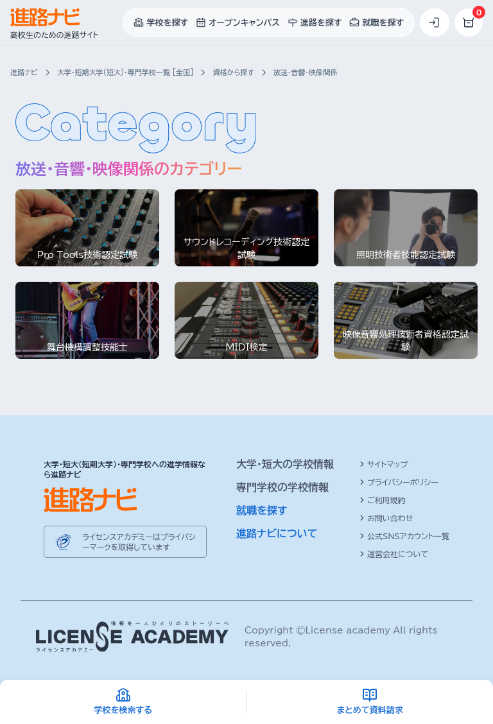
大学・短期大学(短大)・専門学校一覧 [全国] (125, 72)
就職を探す (262, 510)
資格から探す (233, 72)
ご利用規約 (382, 500)
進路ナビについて (277, 533)
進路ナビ (24, 72)
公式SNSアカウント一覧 (404, 536)
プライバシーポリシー (398, 482)
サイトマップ (383, 464)
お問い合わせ (386, 518)
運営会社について (393, 554)
